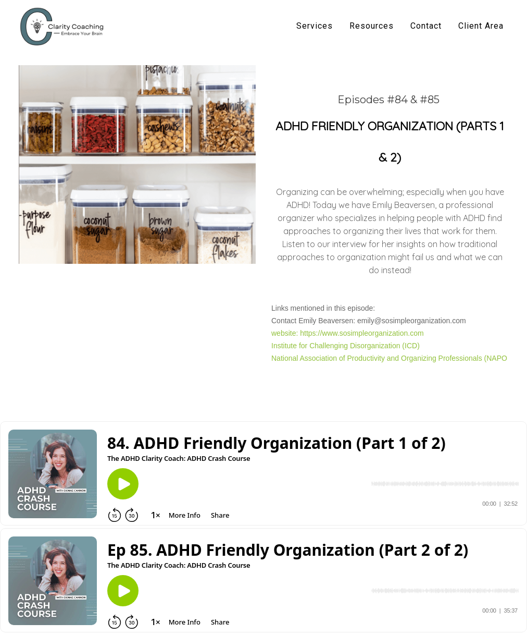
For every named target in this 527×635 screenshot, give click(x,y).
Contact (426, 26)
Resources (371, 26)
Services (314, 26)
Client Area (481, 26)
